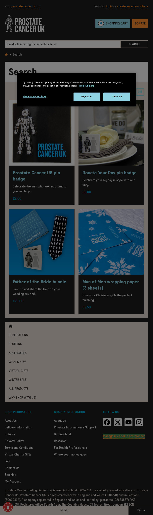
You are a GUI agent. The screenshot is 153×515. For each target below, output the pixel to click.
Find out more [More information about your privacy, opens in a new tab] (86, 86)
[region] (76, 89)
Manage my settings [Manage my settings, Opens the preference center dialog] (34, 96)
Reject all (86, 96)
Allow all (117, 96)
